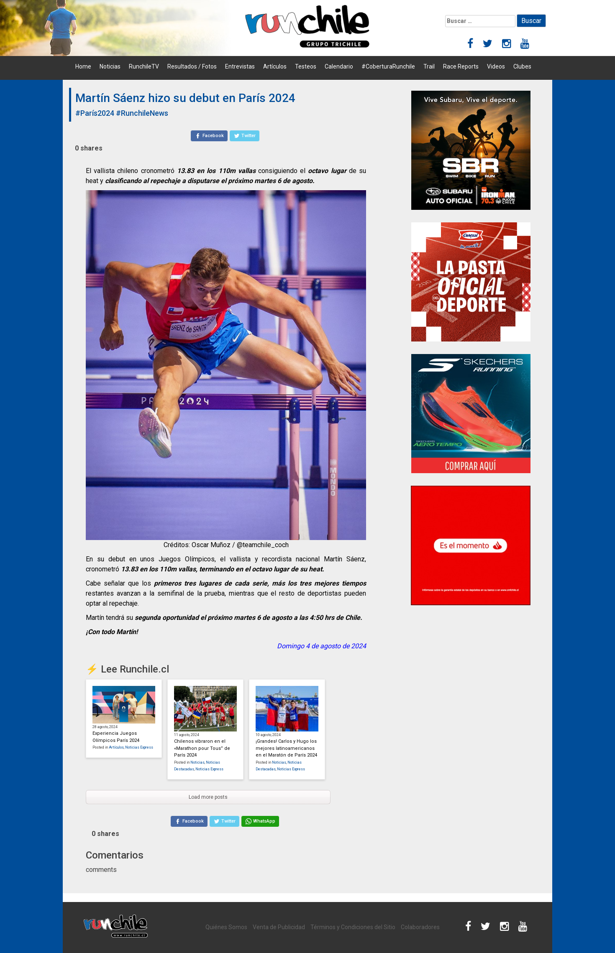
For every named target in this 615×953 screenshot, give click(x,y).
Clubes (522, 66)
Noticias (110, 66)
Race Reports (461, 66)
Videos (496, 66)
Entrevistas (240, 66)
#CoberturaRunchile (388, 66)
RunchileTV (144, 66)
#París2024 (94, 113)
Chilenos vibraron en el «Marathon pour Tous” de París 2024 (202, 748)
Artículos (275, 66)
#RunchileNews (142, 113)
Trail (429, 66)
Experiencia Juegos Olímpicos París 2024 (115, 737)
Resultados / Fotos (192, 66)
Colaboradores (420, 927)
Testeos (305, 66)
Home (83, 66)
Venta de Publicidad (279, 927)
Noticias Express (139, 747)
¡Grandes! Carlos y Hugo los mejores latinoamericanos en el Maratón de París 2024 (286, 748)
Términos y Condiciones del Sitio (352, 927)
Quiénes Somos (226, 927)
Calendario (339, 66)
